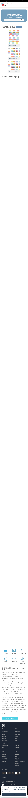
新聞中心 (4, 756)
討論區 (16, 736)
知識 (16, 743)
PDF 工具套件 (5, 732)
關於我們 (4, 754)
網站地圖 (17, 747)
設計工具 (4, 738)
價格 (3, 747)
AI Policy (17, 756)
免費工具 (17, 745)
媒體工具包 (4, 759)
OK (14, 794)
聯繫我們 (4, 761)
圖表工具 (4, 736)
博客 (16, 741)
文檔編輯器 (4, 741)
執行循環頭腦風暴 (10, 718)
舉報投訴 (17, 765)
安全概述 (17, 763)
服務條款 (17, 754)
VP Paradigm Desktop (18, 1)
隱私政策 (17, 759)
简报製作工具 (5, 743)
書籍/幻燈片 (18, 732)
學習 (16, 738)
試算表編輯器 (5, 745)
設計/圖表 (17, 734)
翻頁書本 (4, 734)
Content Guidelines (20, 761)
